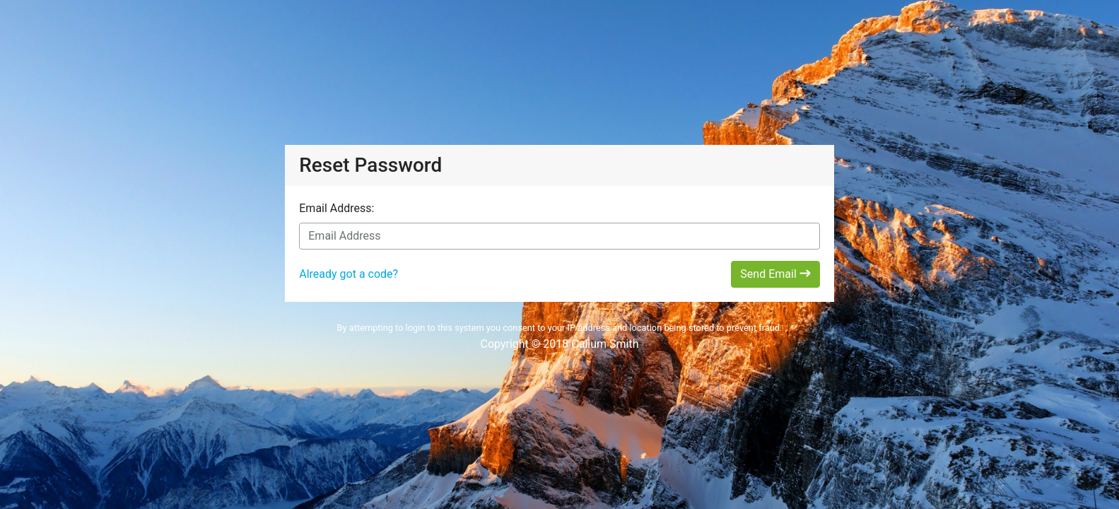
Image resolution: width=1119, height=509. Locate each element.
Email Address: (336, 208)
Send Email (775, 274)
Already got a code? (348, 274)
